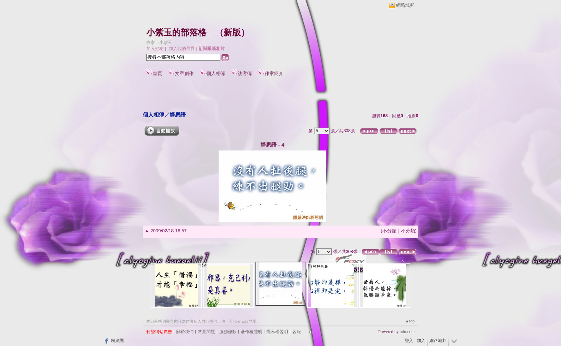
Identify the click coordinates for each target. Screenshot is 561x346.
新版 (232, 32)
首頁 (157, 73)
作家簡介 (274, 73)
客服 (296, 331)
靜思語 (178, 115)
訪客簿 (245, 73)
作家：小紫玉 (159, 42)
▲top (410, 320)
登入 (409, 340)
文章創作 (184, 73)
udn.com (407, 331)
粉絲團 (117, 340)
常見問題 (206, 331)
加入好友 (155, 48)
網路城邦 (405, 5)
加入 (421, 340)
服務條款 (227, 331)
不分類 (389, 230)
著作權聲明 (251, 331)
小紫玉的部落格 (176, 32)
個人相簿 (215, 73)
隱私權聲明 (277, 331)
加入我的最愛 (182, 48)
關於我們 (185, 331)
